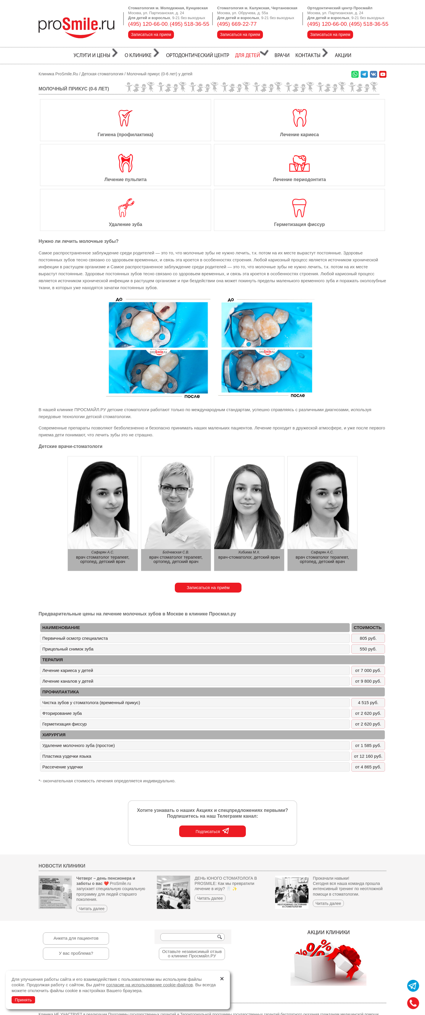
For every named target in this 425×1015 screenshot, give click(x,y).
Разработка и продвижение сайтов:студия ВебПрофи (355, 1006)
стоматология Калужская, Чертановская (155, 1009)
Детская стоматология (102, 74)
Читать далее (91, 863)
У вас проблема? (76, 908)
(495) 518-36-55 (189, 24)
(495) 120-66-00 (148, 24)
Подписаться (213, 785)
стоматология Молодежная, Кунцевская (76, 1009)
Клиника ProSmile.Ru (58, 74)
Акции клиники (328, 913)
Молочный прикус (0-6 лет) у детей (159, 74)
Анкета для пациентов (76, 893)
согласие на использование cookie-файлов (149, 984)
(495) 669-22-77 (237, 24)
